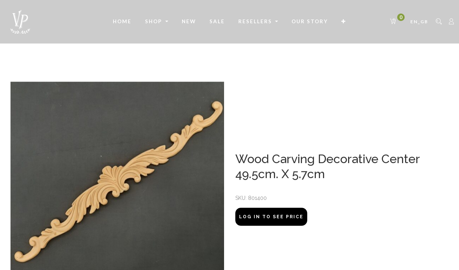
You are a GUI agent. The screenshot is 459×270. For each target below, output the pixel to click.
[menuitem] (122, 22)
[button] (344, 22)
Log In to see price (271, 216)
